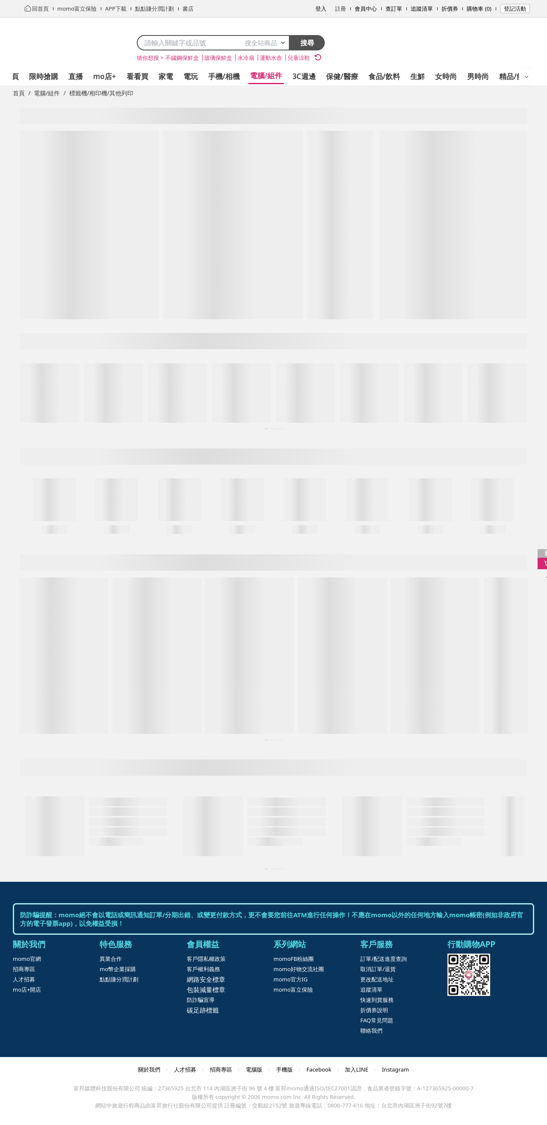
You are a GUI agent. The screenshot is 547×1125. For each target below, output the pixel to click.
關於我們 (149, 1069)
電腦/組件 (266, 75)
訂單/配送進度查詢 (383, 959)
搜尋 (307, 42)
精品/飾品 (515, 76)
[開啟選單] (526, 76)
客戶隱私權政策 (206, 959)
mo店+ (104, 76)
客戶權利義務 (203, 969)
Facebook (318, 1069)
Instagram (395, 1069)
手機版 (284, 1069)
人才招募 (24, 979)
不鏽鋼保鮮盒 (182, 58)
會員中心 (366, 8)
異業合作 (111, 959)
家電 (166, 76)
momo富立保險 (293, 989)
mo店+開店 (27, 989)
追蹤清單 (422, 8)
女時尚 (446, 76)
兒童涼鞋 (299, 58)
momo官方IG (291, 979)
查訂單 (393, 8)
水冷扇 (246, 58)
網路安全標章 (206, 979)
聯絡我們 (371, 1030)
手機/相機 (224, 76)
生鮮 (417, 76)
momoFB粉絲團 (294, 959)
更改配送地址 (377, 979)
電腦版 (254, 1069)
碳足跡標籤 (203, 1010)
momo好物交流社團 (299, 969)
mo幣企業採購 (118, 969)
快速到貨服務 (377, 1000)
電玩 (190, 76)
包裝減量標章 (206, 989)
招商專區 (24, 969)
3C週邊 (304, 76)
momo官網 (27, 959)
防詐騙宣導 (201, 1000)
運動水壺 (271, 58)
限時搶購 (43, 76)
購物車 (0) (479, 8)
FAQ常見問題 (376, 1020)
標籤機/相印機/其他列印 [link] (101, 93)
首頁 (19, 93)
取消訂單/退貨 (378, 969)
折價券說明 (374, 1010)
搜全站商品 (265, 42)
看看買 (137, 76)
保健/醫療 (342, 76)
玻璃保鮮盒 (218, 58)
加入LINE (356, 1069)
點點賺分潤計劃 (119, 979)
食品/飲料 (384, 76)
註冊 (340, 8)
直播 (75, 76)
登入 (320, 8)
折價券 (449, 8)
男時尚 (478, 76)
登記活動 (515, 8)
